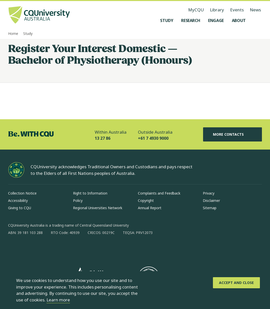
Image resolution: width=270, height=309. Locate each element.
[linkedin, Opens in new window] (39, 248)
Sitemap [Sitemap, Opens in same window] (209, 207)
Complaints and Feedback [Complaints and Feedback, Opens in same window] (159, 193)
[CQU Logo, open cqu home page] (39, 15)
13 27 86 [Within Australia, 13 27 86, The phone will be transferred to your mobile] (102, 138)
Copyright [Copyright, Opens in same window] (146, 200)
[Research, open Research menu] (190, 20)
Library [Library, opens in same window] (217, 10)
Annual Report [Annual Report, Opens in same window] (149, 207)
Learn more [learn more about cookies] (58, 300)
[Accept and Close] (236, 282)
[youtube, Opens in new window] (66, 248)
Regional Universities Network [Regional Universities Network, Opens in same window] (97, 207)
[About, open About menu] (239, 20)
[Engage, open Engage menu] (216, 20)
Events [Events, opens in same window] (237, 10)
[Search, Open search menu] (257, 20)
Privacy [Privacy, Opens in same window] (208, 193)
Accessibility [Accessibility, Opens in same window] (18, 200)
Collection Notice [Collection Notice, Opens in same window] (22, 193)
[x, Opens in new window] (53, 248)
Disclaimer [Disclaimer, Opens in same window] (211, 200)
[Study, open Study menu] (166, 20)
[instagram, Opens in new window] (26, 248)
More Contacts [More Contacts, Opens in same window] (232, 134)
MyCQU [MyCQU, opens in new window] (196, 10)
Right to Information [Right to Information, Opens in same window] (90, 193)
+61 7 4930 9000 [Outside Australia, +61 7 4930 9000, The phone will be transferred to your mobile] (153, 138)
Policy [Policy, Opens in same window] (78, 200)
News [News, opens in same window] (255, 10)
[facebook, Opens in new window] (13, 248)
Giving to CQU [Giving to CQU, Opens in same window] (19, 207)
